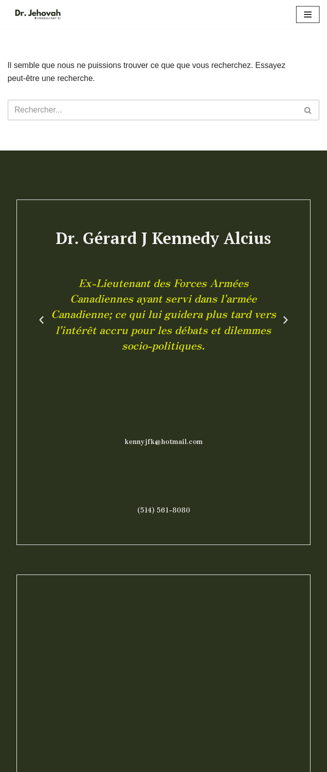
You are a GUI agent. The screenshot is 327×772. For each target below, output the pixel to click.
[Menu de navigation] (308, 14)
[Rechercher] (152, 110)
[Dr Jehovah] (37, 14)
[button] (41, 320)
